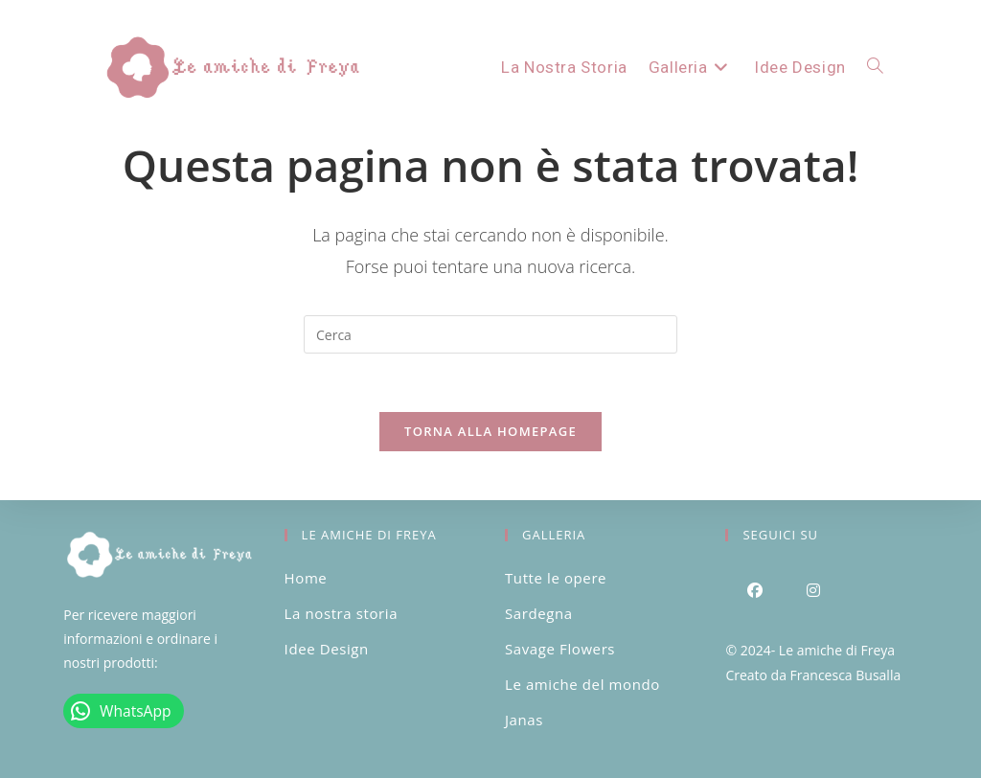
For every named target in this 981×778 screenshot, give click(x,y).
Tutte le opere (555, 577)
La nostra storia (342, 613)
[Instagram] (813, 589)
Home (306, 577)
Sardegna (539, 613)
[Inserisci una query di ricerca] (490, 334)
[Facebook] (754, 589)
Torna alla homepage (490, 431)
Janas (524, 719)
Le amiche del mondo (582, 684)
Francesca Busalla (845, 675)
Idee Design (327, 648)
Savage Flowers (560, 648)
